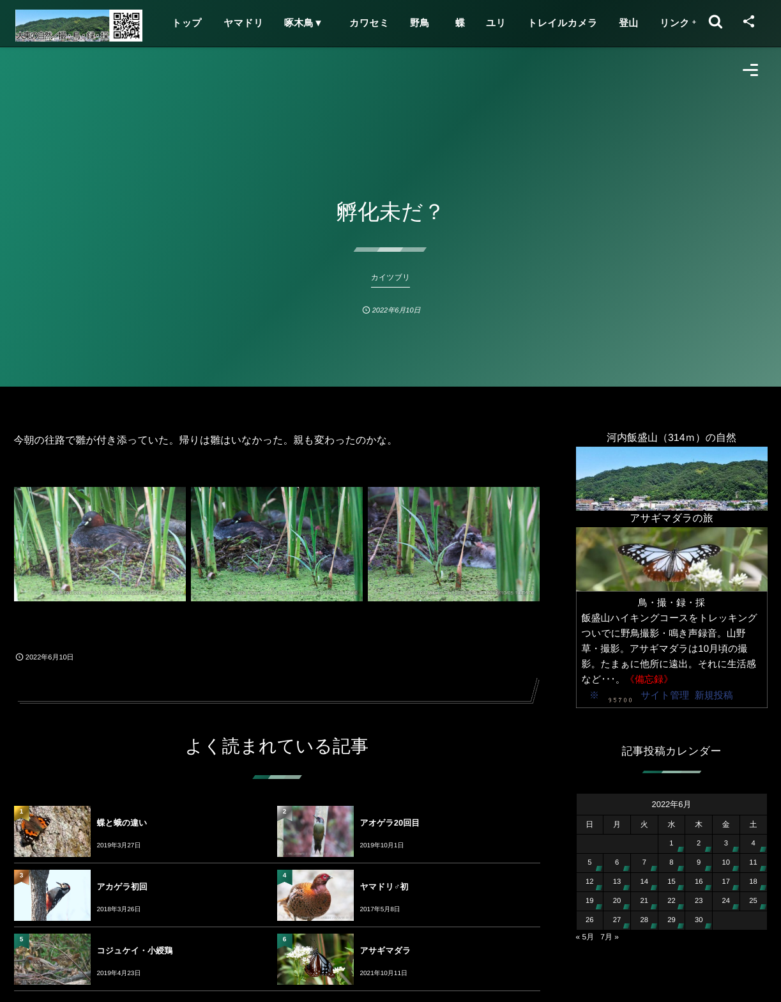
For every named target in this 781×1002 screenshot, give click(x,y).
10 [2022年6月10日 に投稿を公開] (726, 863)
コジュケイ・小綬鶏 (135, 950)
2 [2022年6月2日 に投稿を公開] (699, 843)
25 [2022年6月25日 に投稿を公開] (753, 901)
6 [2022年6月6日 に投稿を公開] (617, 863)
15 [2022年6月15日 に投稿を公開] (671, 882)
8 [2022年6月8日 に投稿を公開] (671, 863)
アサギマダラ (385, 950)
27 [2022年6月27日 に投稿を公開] (617, 920)
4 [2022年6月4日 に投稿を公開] (753, 843)
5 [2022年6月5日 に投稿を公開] (589, 863)
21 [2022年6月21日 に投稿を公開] (644, 901)
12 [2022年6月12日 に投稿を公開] (590, 882)
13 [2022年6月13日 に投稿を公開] (617, 882)
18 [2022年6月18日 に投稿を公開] (753, 882)
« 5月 (585, 936)
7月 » (609, 936)
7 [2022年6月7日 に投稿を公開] (644, 863)
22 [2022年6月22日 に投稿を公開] (671, 901)
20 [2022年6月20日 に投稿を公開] (617, 901)
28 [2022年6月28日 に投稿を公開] (644, 920)
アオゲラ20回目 (390, 823)
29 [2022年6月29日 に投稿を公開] (671, 920)
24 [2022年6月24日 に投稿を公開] (726, 901)
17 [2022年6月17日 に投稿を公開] (726, 882)
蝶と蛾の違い (122, 823)
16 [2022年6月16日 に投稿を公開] (699, 882)
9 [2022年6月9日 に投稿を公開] (699, 863)
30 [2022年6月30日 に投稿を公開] (699, 920)
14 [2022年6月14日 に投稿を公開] (644, 882)
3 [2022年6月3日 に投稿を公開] (726, 843)
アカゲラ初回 (122, 886)
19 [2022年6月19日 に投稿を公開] (590, 901)
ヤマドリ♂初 (384, 886)
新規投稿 (714, 695)
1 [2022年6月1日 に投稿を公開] (671, 843)
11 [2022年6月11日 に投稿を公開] (753, 863)
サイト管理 (665, 695)
